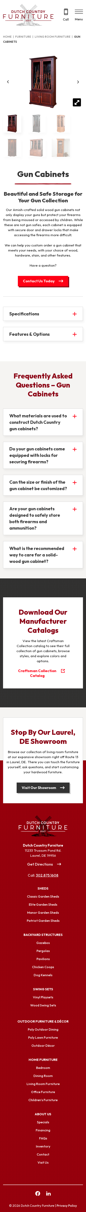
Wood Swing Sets (43, 1005)
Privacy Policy (67, 1206)
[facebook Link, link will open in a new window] (37, 1194)
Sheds (43, 888)
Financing (43, 1130)
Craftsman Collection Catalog (37, 673)
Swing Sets (43, 989)
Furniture (23, 36)
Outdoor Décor (43, 1046)
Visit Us (43, 1162)
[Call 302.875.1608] (66, 15)
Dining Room (43, 1076)
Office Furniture (43, 1092)
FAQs (43, 1138)
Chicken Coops (43, 967)
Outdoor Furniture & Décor (43, 1021)
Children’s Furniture (43, 1100)
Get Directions (40, 864)
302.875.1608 (47, 875)
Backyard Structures (43, 935)
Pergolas (43, 951)
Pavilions (43, 959)
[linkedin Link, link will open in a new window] (48, 1194)
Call (66, 19)
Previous (8, 82)
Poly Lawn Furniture (43, 1037)
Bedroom (43, 1068)
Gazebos (43, 943)
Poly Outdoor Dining (43, 1029)
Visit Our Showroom (39, 787)
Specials (43, 1122)
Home (7, 36)
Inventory (43, 1146)
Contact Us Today (39, 281)
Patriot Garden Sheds (43, 921)
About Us (43, 1114)
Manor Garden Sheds (43, 913)
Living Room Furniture (52, 36)
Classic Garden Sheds (43, 896)
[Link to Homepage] (43, 826)
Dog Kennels (43, 975)
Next (78, 82)
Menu (79, 19)
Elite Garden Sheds (43, 904)
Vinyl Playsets (43, 997)
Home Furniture (43, 1060)
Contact (43, 1154)
